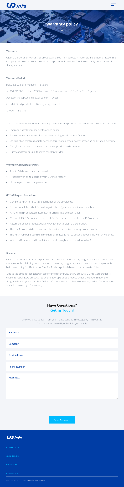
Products (11, 464)
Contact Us (12, 447)
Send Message (62, 419)
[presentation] (30, 407)
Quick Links (12, 456)
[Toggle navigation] (113, 5)
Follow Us (12, 473)
